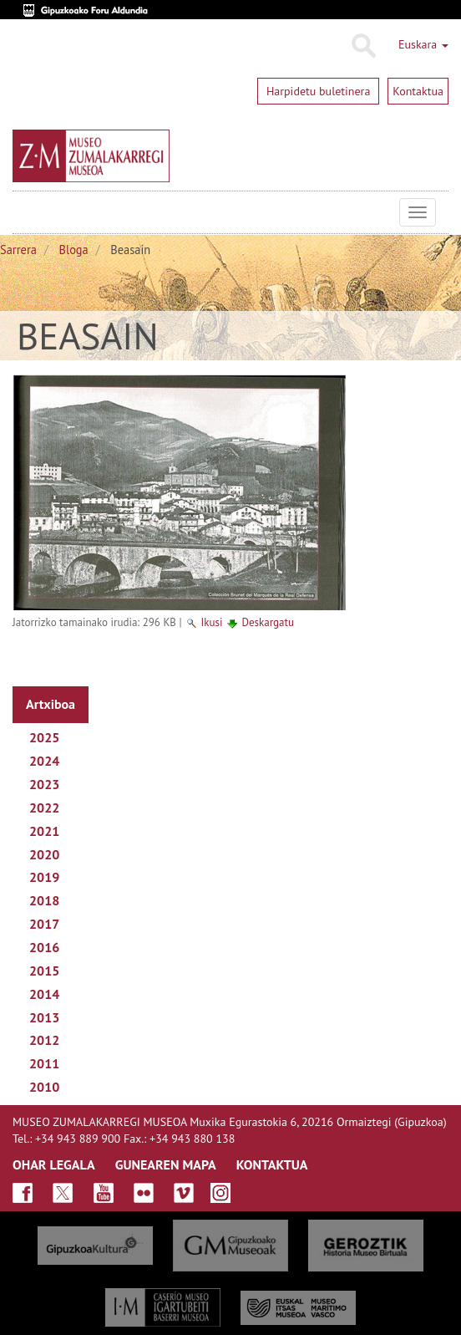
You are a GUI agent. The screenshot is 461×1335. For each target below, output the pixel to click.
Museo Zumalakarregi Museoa (25, 212)
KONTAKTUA (272, 1164)
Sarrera (18, 249)
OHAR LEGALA (54, 1164)
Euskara (423, 44)
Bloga (74, 249)
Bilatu (362, 46)
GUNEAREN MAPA (165, 1164)
